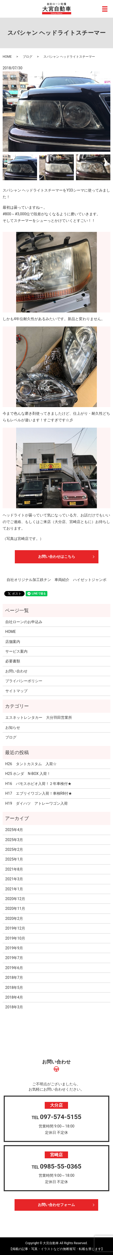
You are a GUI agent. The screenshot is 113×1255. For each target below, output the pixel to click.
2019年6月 (14, 968)
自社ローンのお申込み (23, 622)
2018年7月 (14, 977)
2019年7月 (14, 958)
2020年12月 (15, 899)
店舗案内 (12, 641)
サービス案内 (16, 651)
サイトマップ (16, 691)
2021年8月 (14, 869)
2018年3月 (14, 1007)
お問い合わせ (16, 671)
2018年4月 (14, 997)
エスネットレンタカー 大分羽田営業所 (38, 717)
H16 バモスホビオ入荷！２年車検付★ (38, 784)
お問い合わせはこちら (56, 556)
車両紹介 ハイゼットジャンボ (80, 580)
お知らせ (12, 727)
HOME (7, 56)
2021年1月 (14, 889)
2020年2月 (14, 918)
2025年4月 (14, 830)
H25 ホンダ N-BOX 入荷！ (28, 773)
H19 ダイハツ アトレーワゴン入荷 (36, 803)
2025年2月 (14, 849)
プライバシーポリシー (23, 681)
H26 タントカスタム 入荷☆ (31, 764)
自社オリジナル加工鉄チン (29, 580)
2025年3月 (14, 840)
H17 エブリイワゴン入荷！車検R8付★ (38, 793)
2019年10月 (15, 938)
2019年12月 (15, 928)
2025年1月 (14, 859)
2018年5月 (14, 987)
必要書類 (12, 661)
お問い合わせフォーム (56, 1205)
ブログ (27, 56)
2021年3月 (14, 879)
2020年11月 (15, 908)
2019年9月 (14, 948)
